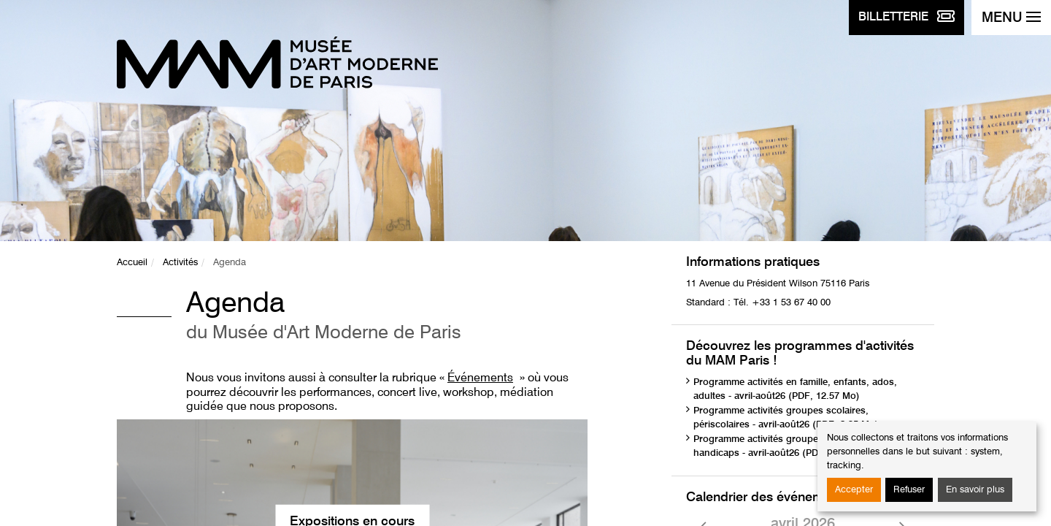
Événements (480, 378)
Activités (180, 262)
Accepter (854, 490)
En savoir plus (975, 490)
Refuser (909, 490)
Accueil (132, 262)
